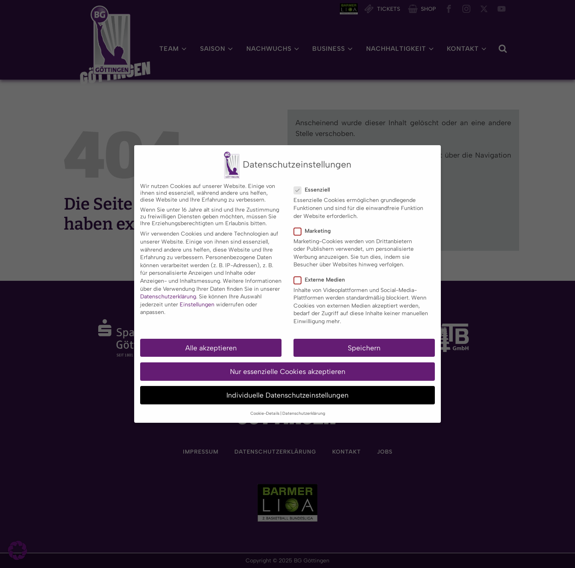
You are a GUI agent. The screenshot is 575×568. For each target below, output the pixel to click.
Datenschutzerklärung (168, 287)
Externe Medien (321, 270)
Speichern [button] (364, 338)
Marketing (314, 221)
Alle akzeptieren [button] (211, 338)
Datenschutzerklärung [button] (303, 404)
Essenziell (314, 180)
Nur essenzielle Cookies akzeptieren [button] (287, 362)
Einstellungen (197, 295)
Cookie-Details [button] (265, 404)
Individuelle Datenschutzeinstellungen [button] (287, 385)
